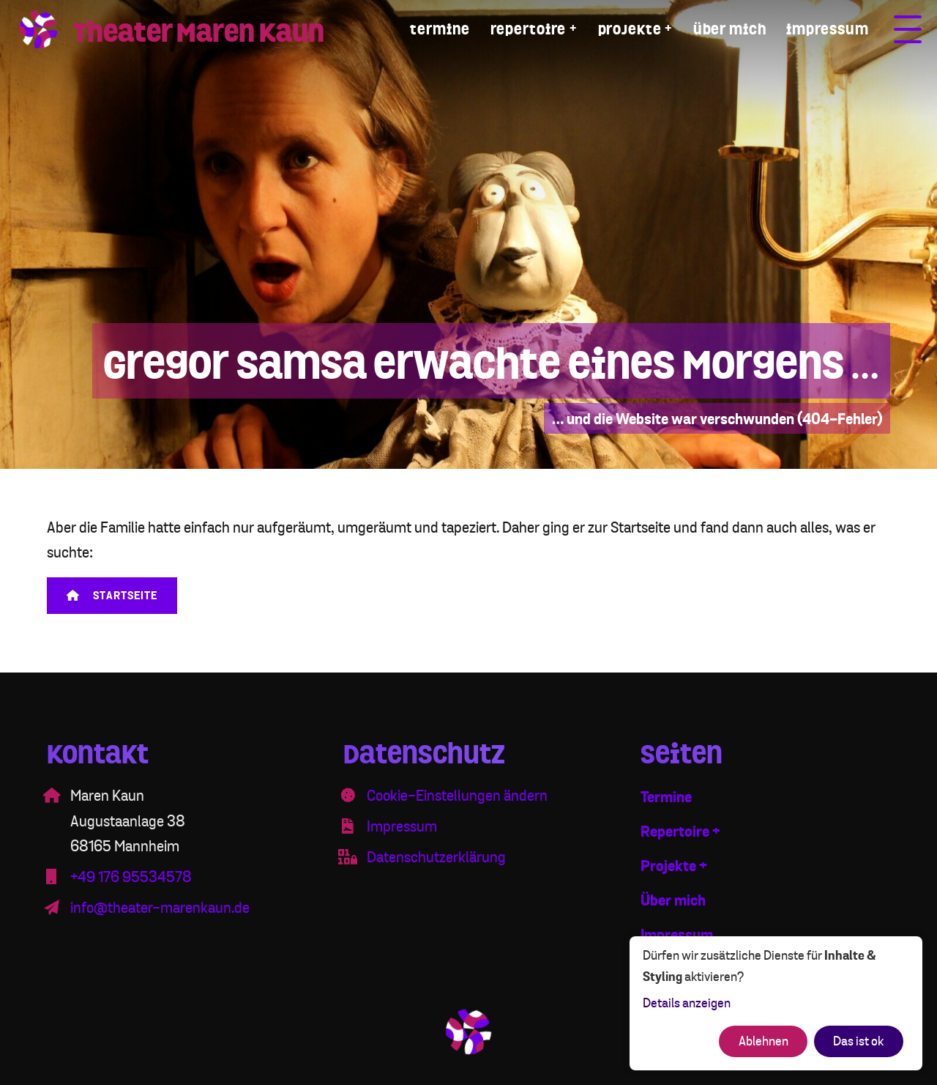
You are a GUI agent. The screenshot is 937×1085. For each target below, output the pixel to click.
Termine (440, 30)
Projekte (630, 30)
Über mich (729, 30)
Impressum (827, 30)
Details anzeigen (687, 1003)
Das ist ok (858, 1041)
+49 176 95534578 (131, 877)
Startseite (112, 596)
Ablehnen (763, 1041)
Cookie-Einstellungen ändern (457, 796)
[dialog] (776, 1003)
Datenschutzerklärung (436, 857)
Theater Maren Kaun (198, 32)
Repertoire (528, 30)
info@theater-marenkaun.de (160, 908)
